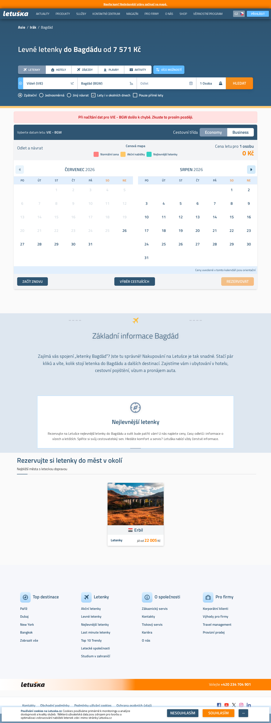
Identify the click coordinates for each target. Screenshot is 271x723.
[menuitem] (42, 13)
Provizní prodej (214, 632)
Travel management (217, 624)
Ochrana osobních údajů (134, 705)
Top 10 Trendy (91, 640)
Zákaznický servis (155, 608)
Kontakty (148, 616)
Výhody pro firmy (215, 616)
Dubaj (24, 616)
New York (27, 624)
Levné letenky (91, 616)
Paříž (23, 608)
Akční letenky (91, 608)
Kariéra (147, 632)
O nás (146, 640)
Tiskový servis (152, 624)
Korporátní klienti (215, 608)
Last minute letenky (95, 632)
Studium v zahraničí (95, 656)
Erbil (138, 529)
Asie (21, 27)
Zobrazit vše (29, 640)
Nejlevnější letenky (95, 624)
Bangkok (26, 632)
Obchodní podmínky (54, 705)
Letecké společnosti (95, 648)
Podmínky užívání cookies (93, 705)
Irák (33, 27)
